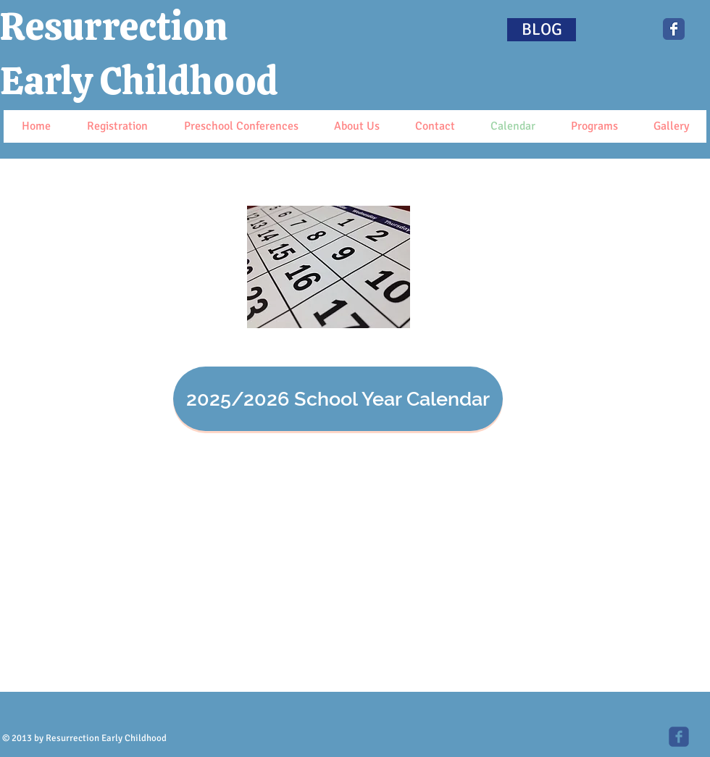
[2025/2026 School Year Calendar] (338, 399)
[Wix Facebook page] (674, 29)
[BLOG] (541, 29)
